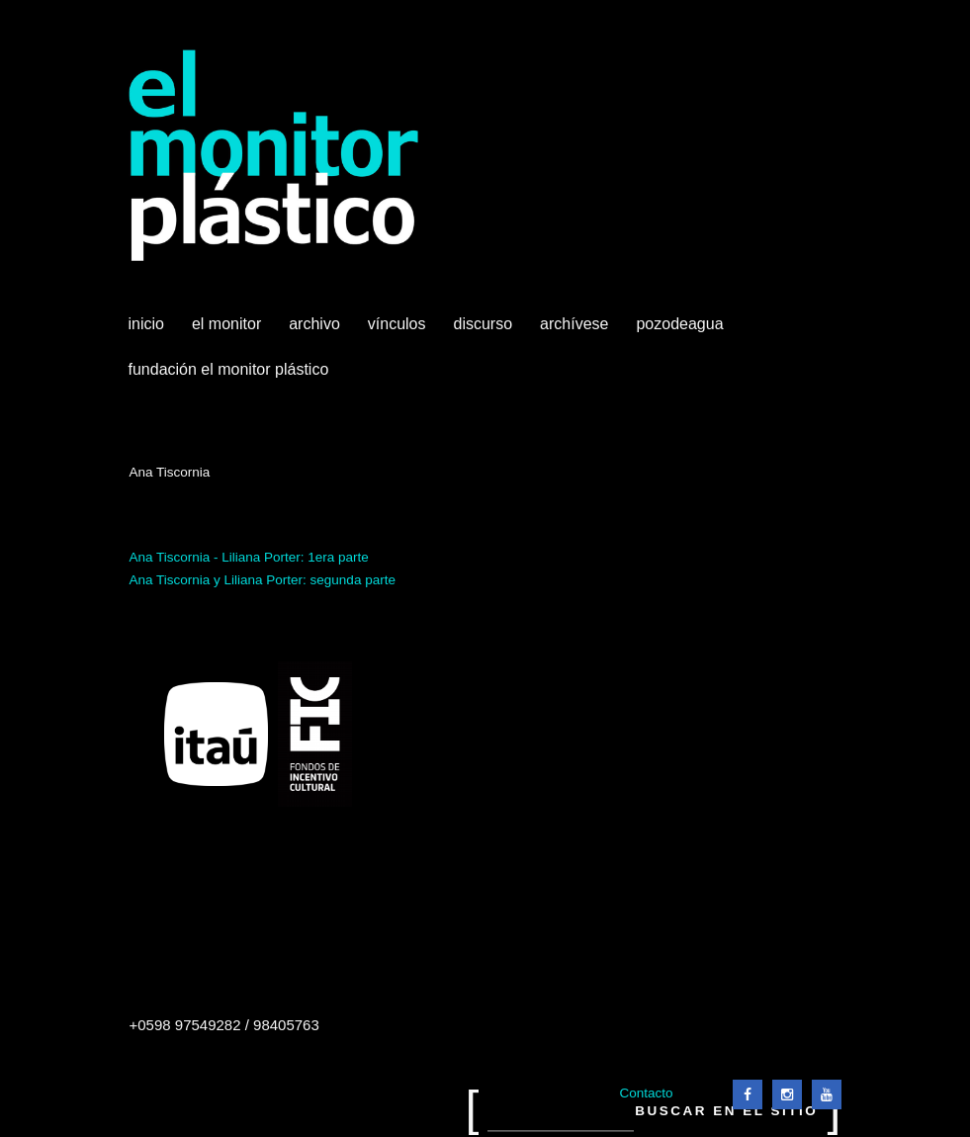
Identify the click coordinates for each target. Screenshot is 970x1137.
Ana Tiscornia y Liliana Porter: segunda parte (263, 579)
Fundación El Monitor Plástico (229, 369)
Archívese (574, 323)
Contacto (645, 1093)
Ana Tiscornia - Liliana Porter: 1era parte (249, 557)
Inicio (146, 323)
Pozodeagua (681, 331)
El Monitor (228, 331)
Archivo (316, 331)
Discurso (483, 323)
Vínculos (399, 331)
